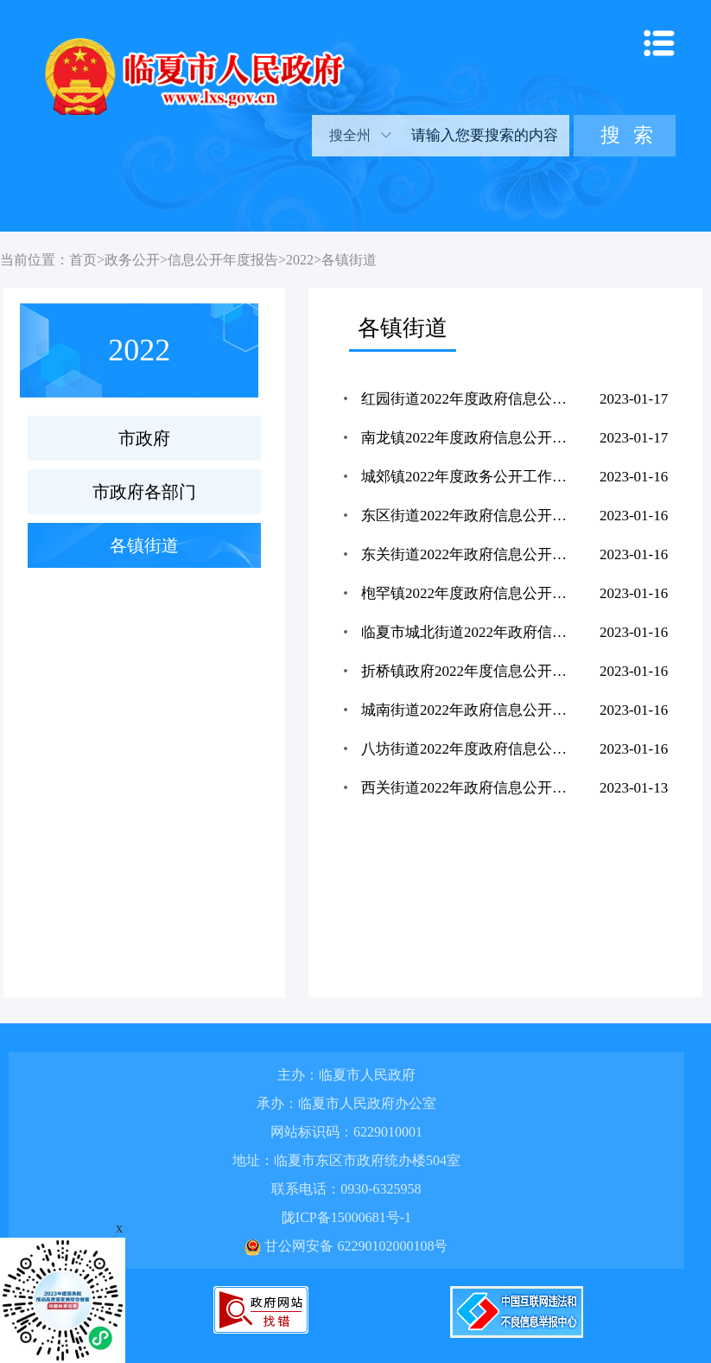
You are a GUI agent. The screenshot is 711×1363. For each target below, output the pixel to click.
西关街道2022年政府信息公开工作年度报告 (468, 788)
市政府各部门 (144, 491)
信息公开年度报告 (223, 259)
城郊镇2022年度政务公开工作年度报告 (468, 476)
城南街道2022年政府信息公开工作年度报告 (468, 710)
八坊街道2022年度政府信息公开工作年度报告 (468, 749)
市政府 (144, 438)
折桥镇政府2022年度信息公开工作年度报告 (468, 671)
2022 (300, 259)
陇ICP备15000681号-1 (346, 1217)
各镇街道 (349, 259)
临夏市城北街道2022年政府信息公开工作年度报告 (468, 632)
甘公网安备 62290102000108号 (346, 1246)
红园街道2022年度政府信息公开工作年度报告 (468, 399)
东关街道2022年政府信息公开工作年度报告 (468, 554)
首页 (83, 259)
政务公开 (132, 259)
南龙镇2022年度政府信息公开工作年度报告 (468, 438)
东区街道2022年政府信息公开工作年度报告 (468, 515)
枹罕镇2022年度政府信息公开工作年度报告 (468, 593)
